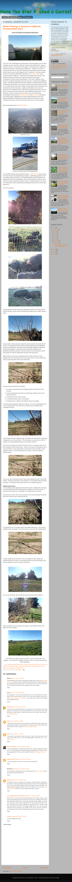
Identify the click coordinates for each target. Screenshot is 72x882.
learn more (39, 771)
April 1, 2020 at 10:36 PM (19, 706)
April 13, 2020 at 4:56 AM (17, 721)
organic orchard (31, 666)
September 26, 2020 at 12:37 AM (22, 759)
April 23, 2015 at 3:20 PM (17, 678)
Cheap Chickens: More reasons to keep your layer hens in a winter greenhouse (63, 156)
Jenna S (9, 816)
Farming (42, 664)
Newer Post (7, 868)
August (56, 229)
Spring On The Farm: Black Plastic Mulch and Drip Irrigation (63, 126)
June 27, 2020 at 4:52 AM (22, 746)
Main (17, 666)
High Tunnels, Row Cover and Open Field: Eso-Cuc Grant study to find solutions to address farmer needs (63, 141)
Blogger (57, 877)
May (55, 236)
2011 (54, 251)
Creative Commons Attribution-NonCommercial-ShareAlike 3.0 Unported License (59, 66)
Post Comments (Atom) (16, 871)
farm (38, 664)
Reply (8, 687)
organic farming (23, 666)
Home (5, 17)
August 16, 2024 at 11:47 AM (19, 816)
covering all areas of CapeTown (18, 698)
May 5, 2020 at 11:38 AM (17, 734)
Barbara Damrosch (18, 664)
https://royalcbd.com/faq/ (30, 726)
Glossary (20, 17)
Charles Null (10, 759)
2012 (54, 249)
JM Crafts (9, 706)
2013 (54, 227)
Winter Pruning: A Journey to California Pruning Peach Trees (22, 27)
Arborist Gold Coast (12, 714)
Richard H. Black (11, 746)
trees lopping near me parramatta (16, 795)
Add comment (7, 824)
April (55, 238)
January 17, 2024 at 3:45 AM (32, 795)
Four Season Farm (34, 74)
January (56, 242)
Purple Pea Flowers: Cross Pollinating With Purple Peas (63, 183)
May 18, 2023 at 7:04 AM (19, 780)
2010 (54, 254)
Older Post (43, 868)
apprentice (10, 664)
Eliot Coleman (32, 664)
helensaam (10, 780)
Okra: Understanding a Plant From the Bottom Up (63, 112)
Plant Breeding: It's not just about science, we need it (63, 99)
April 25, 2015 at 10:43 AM (17, 692)
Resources (28, 17)
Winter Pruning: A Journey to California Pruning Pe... (61, 245)
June (55, 234)
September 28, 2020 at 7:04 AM (21, 768)
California (26, 664)
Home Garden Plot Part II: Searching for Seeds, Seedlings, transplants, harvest (63, 169)
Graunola (12, 17)
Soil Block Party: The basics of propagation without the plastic (63, 197)
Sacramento (13, 668)
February (56, 240)
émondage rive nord (40, 752)
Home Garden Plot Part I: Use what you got (63, 87)
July (55, 231)
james (8, 734)
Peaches (38, 666)
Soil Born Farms (22, 105)
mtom (8, 721)
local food (12, 666)
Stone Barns (35, 95)
